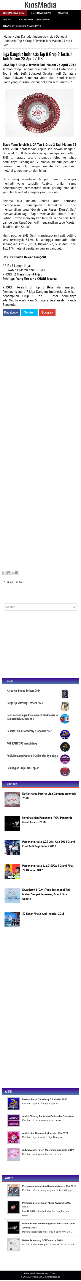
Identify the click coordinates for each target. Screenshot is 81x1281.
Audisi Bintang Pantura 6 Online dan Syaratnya (32, 755)
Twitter (29, 312)
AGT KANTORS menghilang (22, 743)
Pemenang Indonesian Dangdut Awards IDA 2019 (49, 1186)
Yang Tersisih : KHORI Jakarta (36, 279)
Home (7, 36)
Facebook (11, 312)
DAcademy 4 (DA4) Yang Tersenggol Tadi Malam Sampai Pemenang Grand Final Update (46, 894)
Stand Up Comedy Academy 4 (22, 26)
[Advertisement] (39, 444)
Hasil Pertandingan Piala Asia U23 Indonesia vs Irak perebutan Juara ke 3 (32, 717)
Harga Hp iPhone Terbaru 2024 (23, 690)
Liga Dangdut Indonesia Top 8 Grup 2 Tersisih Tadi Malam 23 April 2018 (38, 56)
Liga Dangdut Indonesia (34, 19)
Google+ (47, 312)
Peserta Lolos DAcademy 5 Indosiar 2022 (29, 731)
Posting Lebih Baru (13, 582)
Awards (62, 13)
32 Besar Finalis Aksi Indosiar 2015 (43, 914)
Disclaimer (43, 1273)
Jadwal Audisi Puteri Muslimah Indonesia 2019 (48, 1149)
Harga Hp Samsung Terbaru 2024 (25, 703)
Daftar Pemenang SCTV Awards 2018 (42, 1240)
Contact (53, 1273)
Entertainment (41, 13)
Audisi (7, 19)
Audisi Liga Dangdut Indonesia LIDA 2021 (45, 1133)
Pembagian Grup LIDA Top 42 (23, 768)
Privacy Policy (30, 1273)
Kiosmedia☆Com (13, 13)
